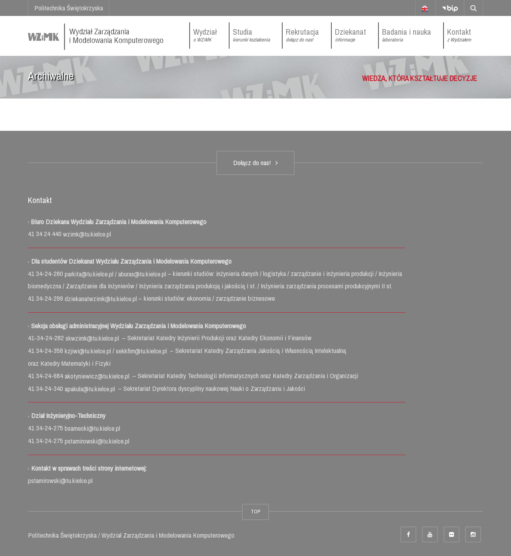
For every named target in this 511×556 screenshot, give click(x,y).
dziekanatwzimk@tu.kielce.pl (102, 298)
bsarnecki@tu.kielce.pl (92, 428)
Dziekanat (350, 35)
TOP (255, 511)
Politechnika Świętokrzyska (68, 7)
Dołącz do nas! (255, 162)
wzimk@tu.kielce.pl (86, 234)
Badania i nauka (406, 35)
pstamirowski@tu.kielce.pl (97, 441)
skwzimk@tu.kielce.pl (93, 338)
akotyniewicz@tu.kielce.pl (98, 376)
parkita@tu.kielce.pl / (91, 273)
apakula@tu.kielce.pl (91, 388)
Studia (251, 35)
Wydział (205, 35)
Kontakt (459, 35)
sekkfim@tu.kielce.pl (142, 351)
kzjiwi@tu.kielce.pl (89, 351)
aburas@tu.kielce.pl (143, 273)
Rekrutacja (302, 35)
